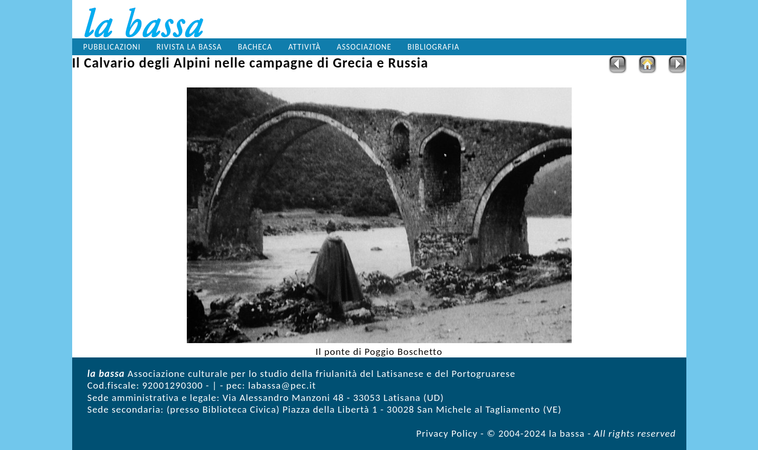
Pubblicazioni (112, 47)
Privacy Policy (447, 433)
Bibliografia (433, 47)
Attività (304, 47)
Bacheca (255, 47)
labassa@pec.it (282, 385)
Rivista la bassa (189, 47)
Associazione (364, 47)
